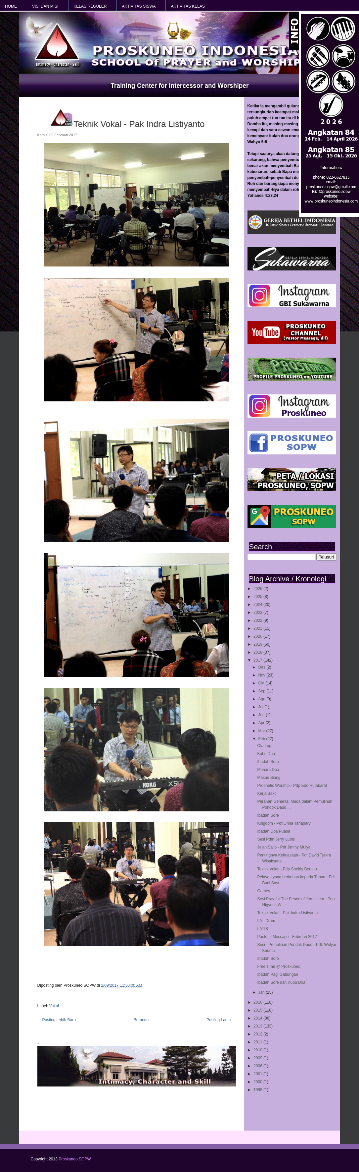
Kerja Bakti (266, 793)
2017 (258, 660)
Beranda (141, 1020)
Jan (262, 992)
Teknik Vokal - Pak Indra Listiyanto (287, 912)
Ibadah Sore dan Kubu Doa (281, 982)
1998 (258, 1089)
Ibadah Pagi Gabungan (277, 974)
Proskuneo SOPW (75, 1159)
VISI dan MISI (45, 6)
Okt (261, 683)
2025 (258, 596)
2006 (258, 1066)
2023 (258, 612)
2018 (258, 652)
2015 (258, 1010)
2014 (258, 1018)
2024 (258, 604)
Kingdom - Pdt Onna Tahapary (283, 823)
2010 (258, 1050)
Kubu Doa (266, 753)
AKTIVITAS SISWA (139, 6)
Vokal (54, 1006)
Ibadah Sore (268, 761)
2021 (258, 628)
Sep (262, 691)
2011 (258, 1042)
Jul (261, 707)
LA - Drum (266, 920)
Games (263, 891)
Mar (262, 731)
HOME (11, 6)
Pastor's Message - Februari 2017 (287, 936)
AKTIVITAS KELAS (187, 6)
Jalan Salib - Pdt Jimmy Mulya (283, 847)
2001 (258, 1074)
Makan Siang (268, 777)
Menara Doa (268, 769)
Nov (262, 675)
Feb (262, 738)
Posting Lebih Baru (59, 1020)
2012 (258, 1034)
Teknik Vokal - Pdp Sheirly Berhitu (287, 869)
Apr (261, 723)
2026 (258, 588)
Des (262, 667)
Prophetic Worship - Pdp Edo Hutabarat (292, 785)
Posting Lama (218, 1020)
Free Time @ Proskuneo (278, 966)
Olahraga (265, 745)
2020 (258, 636)
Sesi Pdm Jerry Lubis (275, 839)
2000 (258, 1082)
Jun (262, 715)
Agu (262, 699)
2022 (258, 620)
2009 (258, 1058)
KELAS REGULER (90, 6)
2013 (258, 1026)
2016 (258, 1002)
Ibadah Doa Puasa (273, 831)
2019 (258, 644)
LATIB (262, 928)
